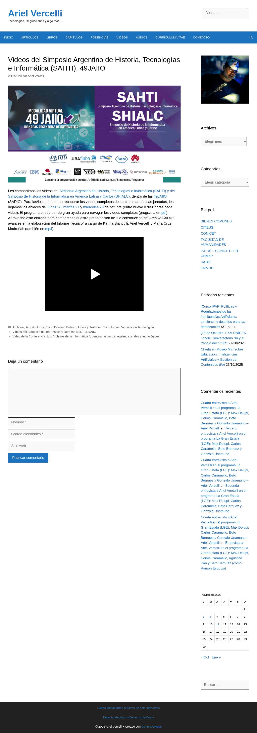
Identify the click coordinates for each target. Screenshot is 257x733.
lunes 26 (54, 207)
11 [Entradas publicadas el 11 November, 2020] (217, 624)
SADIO (206, 262)
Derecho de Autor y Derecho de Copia (128, 717)
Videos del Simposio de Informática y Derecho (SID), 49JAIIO (54, 331)
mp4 (48, 229)
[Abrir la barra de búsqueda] (251, 37)
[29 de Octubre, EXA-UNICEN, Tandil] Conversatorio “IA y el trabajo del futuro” (224, 338)
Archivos (18, 327)
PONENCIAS (99, 37)
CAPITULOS (74, 37)
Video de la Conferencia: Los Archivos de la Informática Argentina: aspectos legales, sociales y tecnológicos (85, 336)
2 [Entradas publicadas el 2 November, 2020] (203, 616)
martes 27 (71, 207)
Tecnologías (111, 327)
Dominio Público (65, 327)
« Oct (205, 657)
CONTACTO (201, 37)
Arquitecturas (35, 327)
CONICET (208, 233)
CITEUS (207, 227)
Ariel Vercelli (35, 13)
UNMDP (207, 268)
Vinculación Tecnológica (137, 327)
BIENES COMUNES (216, 221)
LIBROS (51, 37)
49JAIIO (160, 196)
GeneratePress (151, 726)
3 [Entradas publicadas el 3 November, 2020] (210, 616)
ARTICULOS (30, 37)
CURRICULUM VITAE (170, 37)
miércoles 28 (93, 207)
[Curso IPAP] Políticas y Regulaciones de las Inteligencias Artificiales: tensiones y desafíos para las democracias (223, 317)
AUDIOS (142, 37)
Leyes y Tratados (90, 327)
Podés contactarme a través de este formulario (128, 708)
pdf (163, 213)
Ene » (216, 657)
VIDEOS (122, 37)
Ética (49, 327)
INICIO (8, 37)
